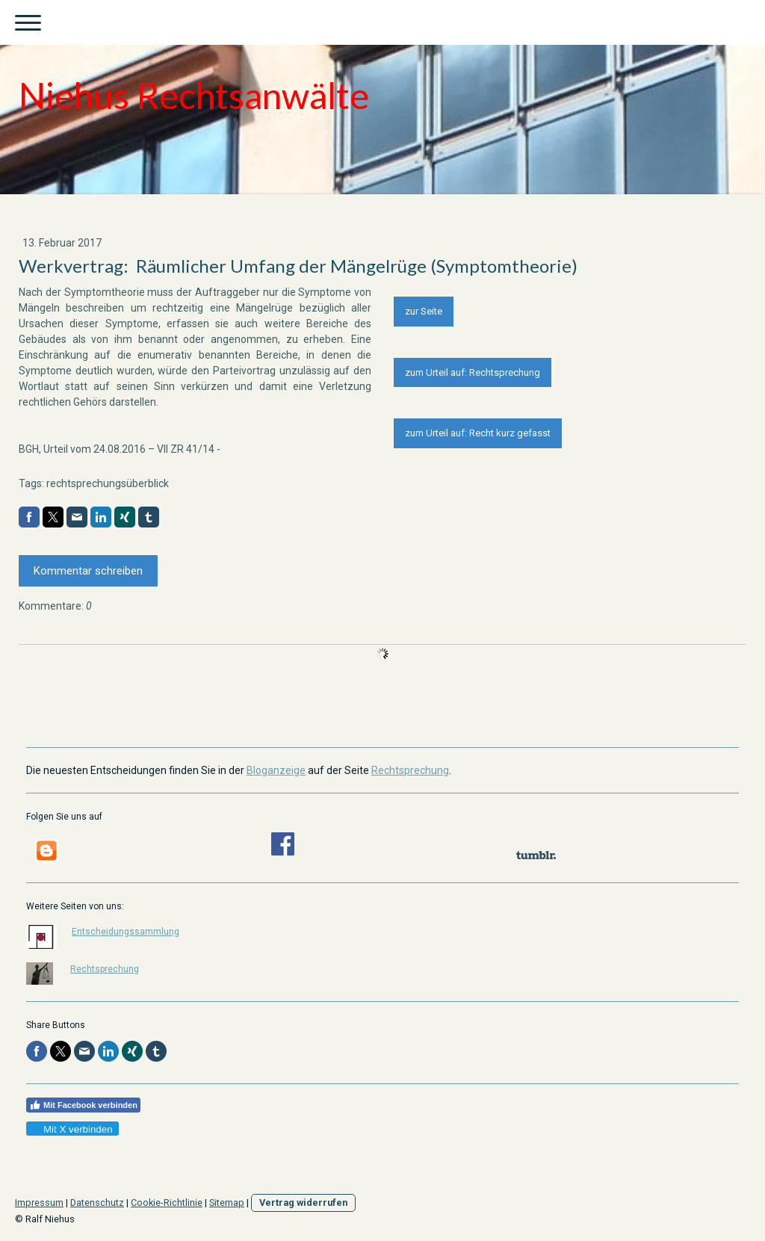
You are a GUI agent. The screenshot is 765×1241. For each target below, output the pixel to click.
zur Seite (423, 311)
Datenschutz (97, 1202)
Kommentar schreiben (88, 571)
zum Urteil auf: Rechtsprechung (472, 372)
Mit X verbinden (72, 1129)
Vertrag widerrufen (303, 1202)
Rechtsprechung (410, 770)
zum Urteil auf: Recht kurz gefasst (478, 433)
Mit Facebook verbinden (83, 1105)
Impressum (39, 1202)
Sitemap (226, 1202)
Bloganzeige (276, 770)
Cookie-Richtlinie (166, 1202)
